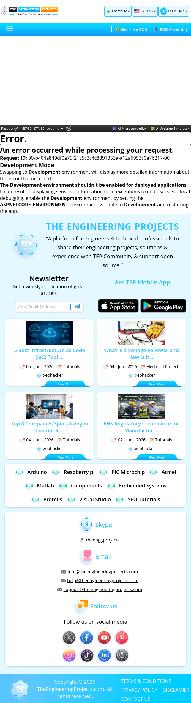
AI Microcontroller (129, 128)
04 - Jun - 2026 (119, 366)
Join (181, 11)
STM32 (39, 128)
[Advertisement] (95, 80)
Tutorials (68, 366)
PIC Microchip (122, 471)
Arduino (55, 128)
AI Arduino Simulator (170, 128)
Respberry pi (72, 471)
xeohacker (49, 375)
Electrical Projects (159, 366)
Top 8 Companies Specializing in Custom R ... (49, 427)
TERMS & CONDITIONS (146, 681)
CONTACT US (135, 699)
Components (80, 485)
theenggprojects (99, 540)
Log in (172, 11)
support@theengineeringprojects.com (99, 589)
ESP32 (26, 128)
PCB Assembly (171, 29)
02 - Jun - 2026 (128, 440)
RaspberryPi (10, 128)
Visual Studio (89, 499)
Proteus (46, 499)
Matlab (39, 485)
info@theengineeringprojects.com (99, 571)
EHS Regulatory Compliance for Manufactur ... (141, 427)
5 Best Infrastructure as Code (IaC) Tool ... (49, 353)
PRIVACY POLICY (139, 690)
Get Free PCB (131, 29)
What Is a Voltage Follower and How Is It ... (141, 353)
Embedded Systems (137, 485)
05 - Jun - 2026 (36, 366)
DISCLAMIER (176, 690)
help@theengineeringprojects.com (99, 580)
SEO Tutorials (137, 499)
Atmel (162, 471)
